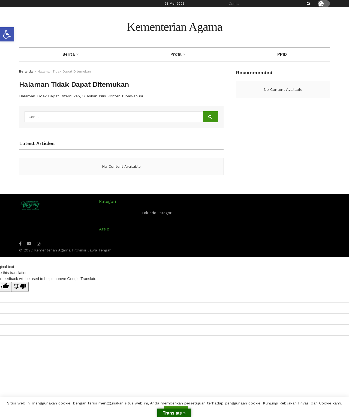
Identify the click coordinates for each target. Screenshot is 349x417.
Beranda (26, 71)
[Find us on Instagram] (39, 244)
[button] (7, 34)
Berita (68, 54)
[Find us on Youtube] (29, 244)
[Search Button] (307, 3)
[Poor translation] (20, 287)
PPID (282, 54)
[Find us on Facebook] (20, 244)
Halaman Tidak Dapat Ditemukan (64, 71)
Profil (176, 54)
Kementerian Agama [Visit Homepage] (174, 27)
